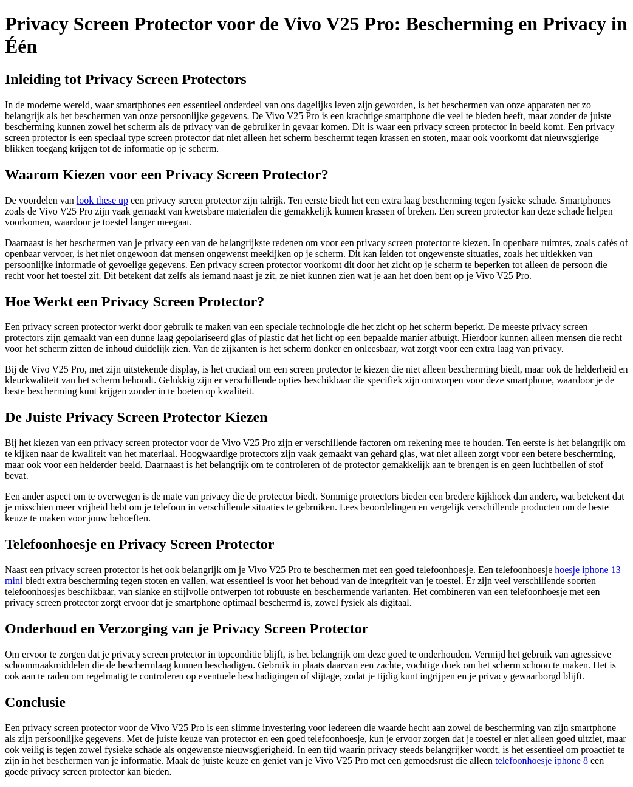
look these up (102, 200)
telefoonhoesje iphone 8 (541, 760)
